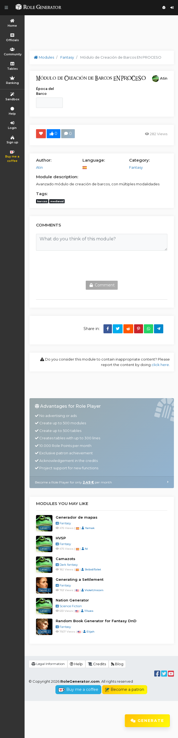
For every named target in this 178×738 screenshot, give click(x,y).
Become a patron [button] (124, 726)
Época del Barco (45, 91)
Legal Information (48, 701)
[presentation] (77, 265)
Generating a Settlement (79, 616)
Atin (163, 78)
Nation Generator (72, 637)
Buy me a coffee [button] (78, 726)
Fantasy (63, 560)
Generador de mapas (76, 554)
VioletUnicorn (92, 627)
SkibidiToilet (91, 606)
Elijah (88, 668)
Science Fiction (69, 643)
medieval (57, 201)
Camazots (65, 596)
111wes (87, 648)
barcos (42, 201)
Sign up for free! (163, 7)
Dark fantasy (67, 602)
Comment (102, 285)
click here (160, 364)
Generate (147, 720)
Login (172, 7)
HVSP (61, 575)
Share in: (92, 328)
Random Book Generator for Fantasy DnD (96, 658)
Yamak (88, 565)
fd (85, 586)
